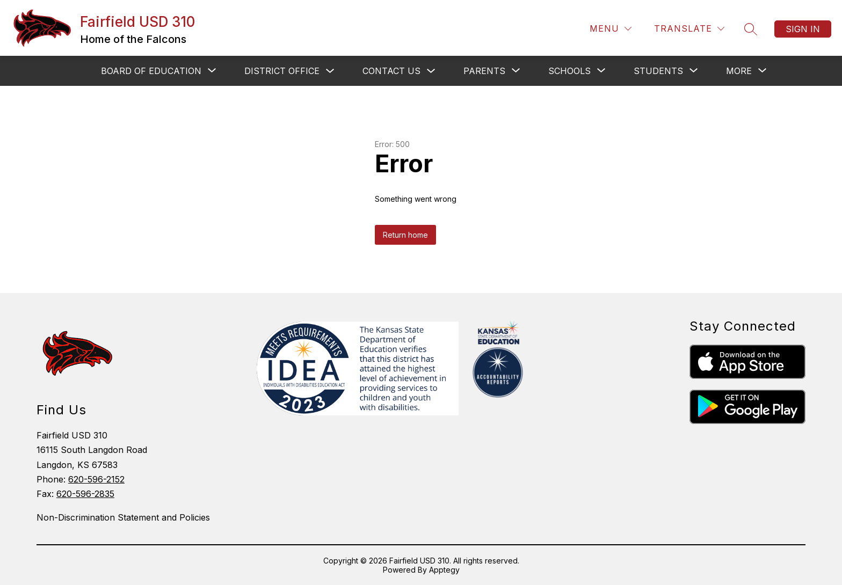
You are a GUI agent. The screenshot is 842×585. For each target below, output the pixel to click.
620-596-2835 (85, 493)
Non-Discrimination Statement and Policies (123, 517)
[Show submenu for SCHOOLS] (569, 70)
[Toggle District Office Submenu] (330, 71)
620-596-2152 (96, 479)
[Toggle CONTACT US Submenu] (431, 71)
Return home (405, 234)
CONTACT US (391, 70)
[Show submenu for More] (739, 70)
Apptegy (444, 569)
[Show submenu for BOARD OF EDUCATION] (151, 70)
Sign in (803, 29)
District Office (282, 70)
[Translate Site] (689, 28)
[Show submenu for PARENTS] (484, 70)
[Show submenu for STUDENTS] (658, 70)
